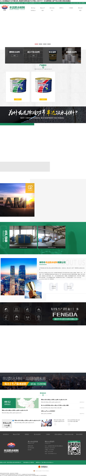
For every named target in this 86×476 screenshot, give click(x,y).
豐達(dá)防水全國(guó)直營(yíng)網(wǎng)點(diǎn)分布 (15, 410)
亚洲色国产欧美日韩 (11, 475)
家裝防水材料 (71, 52)
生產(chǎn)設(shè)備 (23, 247)
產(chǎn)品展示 (37, 434)
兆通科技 (32, 462)
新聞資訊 (27, 434)
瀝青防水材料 (14, 52)
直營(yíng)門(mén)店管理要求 (48, 411)
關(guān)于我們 (42, 9)
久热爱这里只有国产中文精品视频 (30, 475)
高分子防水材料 (33, 52)
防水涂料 (52, 52)
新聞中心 (61, 7)
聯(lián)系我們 (80, 9)
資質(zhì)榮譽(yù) (58, 434)
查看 (14, 55)
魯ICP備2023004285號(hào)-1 (48, 462)
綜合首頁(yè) (6, 434)
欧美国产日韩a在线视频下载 (19, 475)
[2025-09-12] (82, 402)
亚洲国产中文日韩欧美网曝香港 (41, 475)
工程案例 (71, 7)
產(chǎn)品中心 (52, 9)
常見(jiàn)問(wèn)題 (7, 424)
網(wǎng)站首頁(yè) (33, 9)
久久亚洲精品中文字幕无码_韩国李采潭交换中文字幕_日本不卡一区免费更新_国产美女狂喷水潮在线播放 (35, 1)
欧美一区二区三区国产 (4, 475)
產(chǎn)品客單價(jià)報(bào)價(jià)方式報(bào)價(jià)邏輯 (55, 405)
